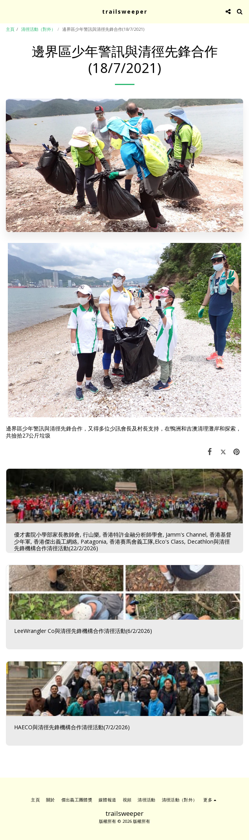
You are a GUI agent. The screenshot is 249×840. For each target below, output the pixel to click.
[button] (8, 11)
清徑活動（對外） (38, 29)
